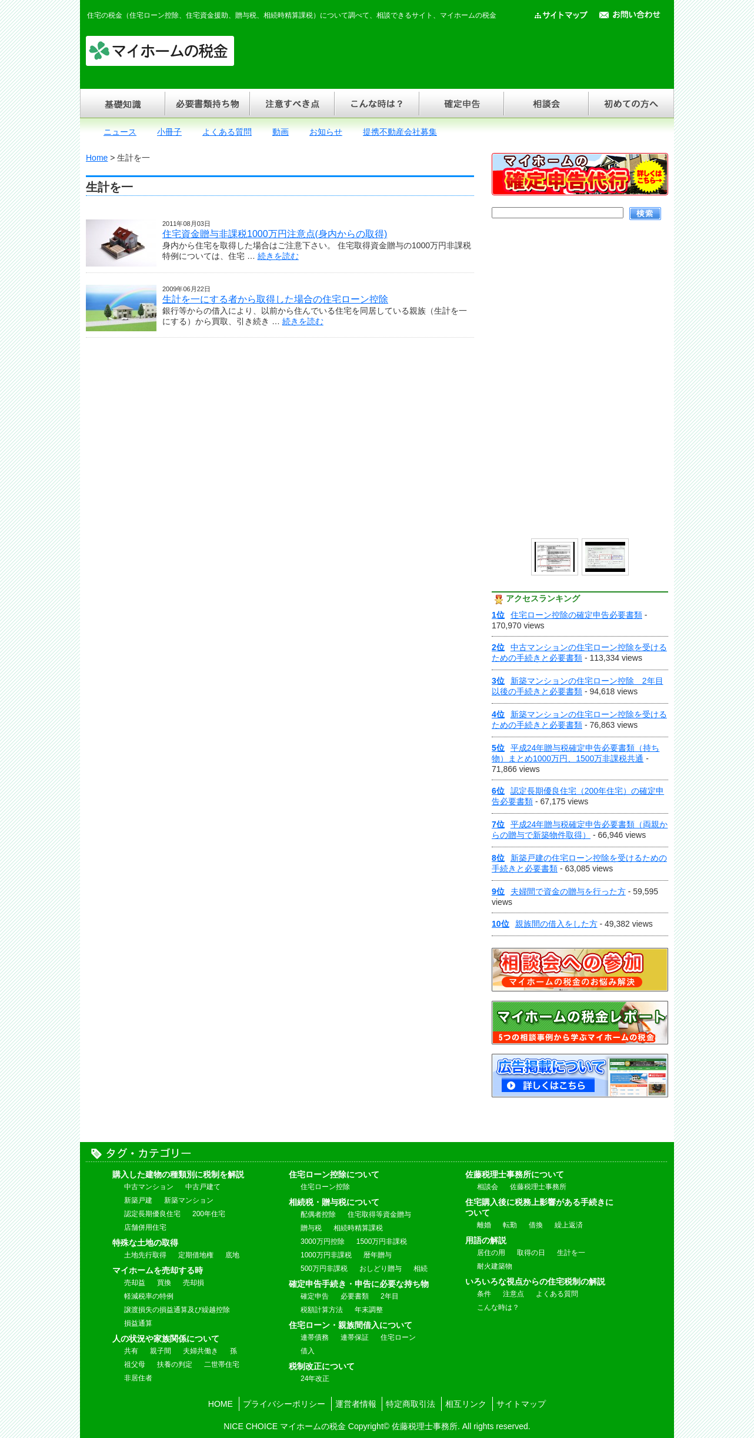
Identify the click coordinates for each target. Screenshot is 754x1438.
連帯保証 (355, 1337)
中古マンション (149, 1187)
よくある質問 (227, 132)
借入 (308, 1351)
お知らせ (325, 132)
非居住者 (138, 1378)
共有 (131, 1351)
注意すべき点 (291, 103)
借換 (536, 1225)
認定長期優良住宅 (152, 1214)
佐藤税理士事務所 (538, 1187)
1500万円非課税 (382, 1241)
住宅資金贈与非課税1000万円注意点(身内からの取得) (274, 234)
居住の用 (491, 1253)
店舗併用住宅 (145, 1227)
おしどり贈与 (380, 1268)
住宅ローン (398, 1337)
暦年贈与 (377, 1255)
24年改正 (315, 1378)
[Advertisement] (454, 52)
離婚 (484, 1225)
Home (97, 157)
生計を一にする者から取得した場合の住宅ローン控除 (275, 299)
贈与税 (311, 1228)
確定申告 (461, 103)
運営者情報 (355, 1404)
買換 (164, 1283)
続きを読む (278, 256)
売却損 (193, 1283)
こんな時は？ (376, 103)
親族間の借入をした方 (545, 923)
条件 (484, 1294)
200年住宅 (208, 1214)
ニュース (120, 132)
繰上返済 (569, 1225)
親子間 (160, 1351)
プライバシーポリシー (284, 1404)
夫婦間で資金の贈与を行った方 (559, 891)
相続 (420, 1268)
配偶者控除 (318, 1214)
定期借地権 (195, 1255)
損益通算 (138, 1323)
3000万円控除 (323, 1241)
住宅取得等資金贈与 (379, 1214)
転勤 (510, 1225)
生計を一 (571, 1253)
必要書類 (355, 1296)
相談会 (545, 103)
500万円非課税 (324, 1268)
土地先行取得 (145, 1255)
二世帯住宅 (221, 1364)
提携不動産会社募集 (400, 132)
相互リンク (465, 1404)
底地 (232, 1255)
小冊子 (169, 132)
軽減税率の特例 (149, 1296)
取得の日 (531, 1253)
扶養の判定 (174, 1364)
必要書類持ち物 (207, 103)
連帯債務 (315, 1337)
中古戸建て (203, 1187)
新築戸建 (138, 1200)
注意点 (513, 1294)
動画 (280, 132)
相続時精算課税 (358, 1228)
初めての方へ (631, 103)
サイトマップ (521, 1404)
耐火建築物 (494, 1266)
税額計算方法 (322, 1310)
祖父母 (134, 1364)
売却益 (134, 1283)
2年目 (390, 1296)
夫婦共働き (200, 1351)
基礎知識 (122, 103)
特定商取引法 (410, 1404)
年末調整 (369, 1310)
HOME (220, 1404)
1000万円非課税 (326, 1255)
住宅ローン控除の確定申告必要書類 (567, 615)
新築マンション (188, 1200)
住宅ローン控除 (325, 1187)
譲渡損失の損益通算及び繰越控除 (177, 1310)
